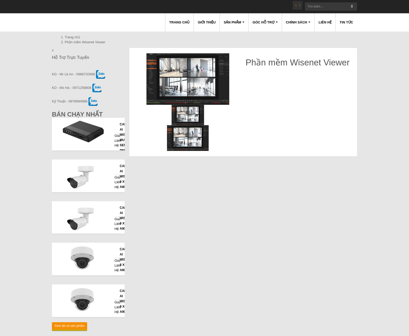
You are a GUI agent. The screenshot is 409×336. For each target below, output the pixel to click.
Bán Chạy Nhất (77, 114)
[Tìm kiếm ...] (331, 6)
